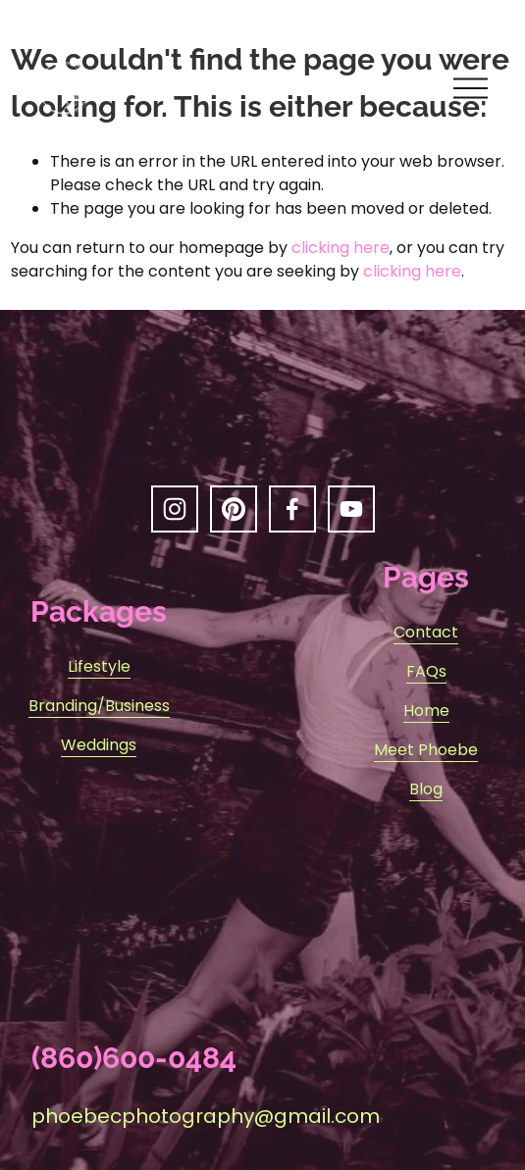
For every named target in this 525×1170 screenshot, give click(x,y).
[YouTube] (351, 509)
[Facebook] (292, 509)
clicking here (340, 247)
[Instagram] (174, 509)
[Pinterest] (233, 509)
